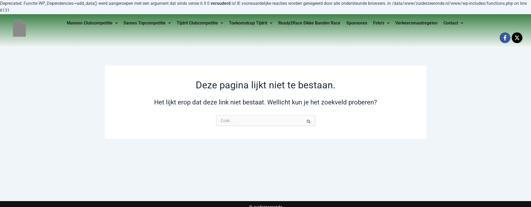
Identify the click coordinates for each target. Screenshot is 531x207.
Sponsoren (356, 22)
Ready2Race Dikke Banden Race (309, 22)
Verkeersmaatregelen (416, 22)
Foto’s (381, 22)
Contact (453, 22)
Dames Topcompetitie (147, 22)
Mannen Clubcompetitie (92, 22)
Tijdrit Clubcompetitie (200, 22)
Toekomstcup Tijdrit (250, 22)
